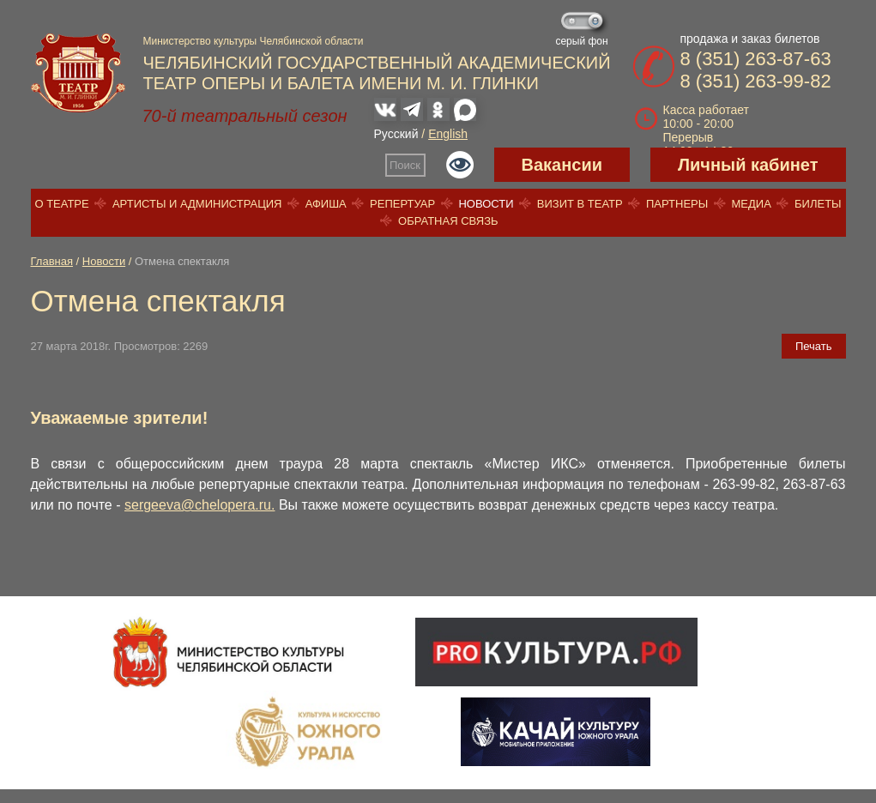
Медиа (750, 203)
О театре (61, 203)
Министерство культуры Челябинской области (253, 41)
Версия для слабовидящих (460, 164)
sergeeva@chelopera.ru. (199, 505)
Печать (813, 346)
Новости (485, 203)
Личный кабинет (748, 164)
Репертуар (402, 203)
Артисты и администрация (197, 203)
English (448, 134)
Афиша (326, 203)
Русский (396, 134)
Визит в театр (580, 203)
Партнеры (677, 203)
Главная (52, 261)
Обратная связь (448, 220)
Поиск (405, 165)
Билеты (818, 203)
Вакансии (562, 164)
